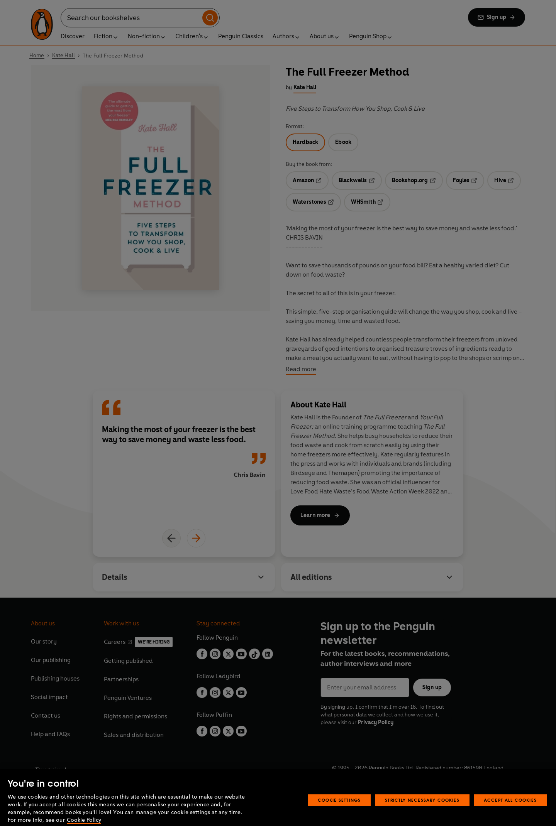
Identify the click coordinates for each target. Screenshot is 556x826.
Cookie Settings (339, 810)
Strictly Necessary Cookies (422, 810)
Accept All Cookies (510, 810)
